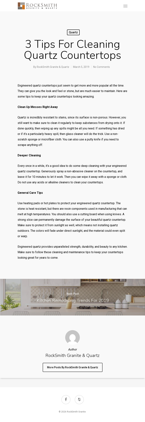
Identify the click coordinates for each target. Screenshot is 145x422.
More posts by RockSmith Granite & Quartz (72, 367)
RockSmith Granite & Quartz (53, 66)
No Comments (101, 66)
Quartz (73, 32)
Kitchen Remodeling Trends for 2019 (72, 297)
